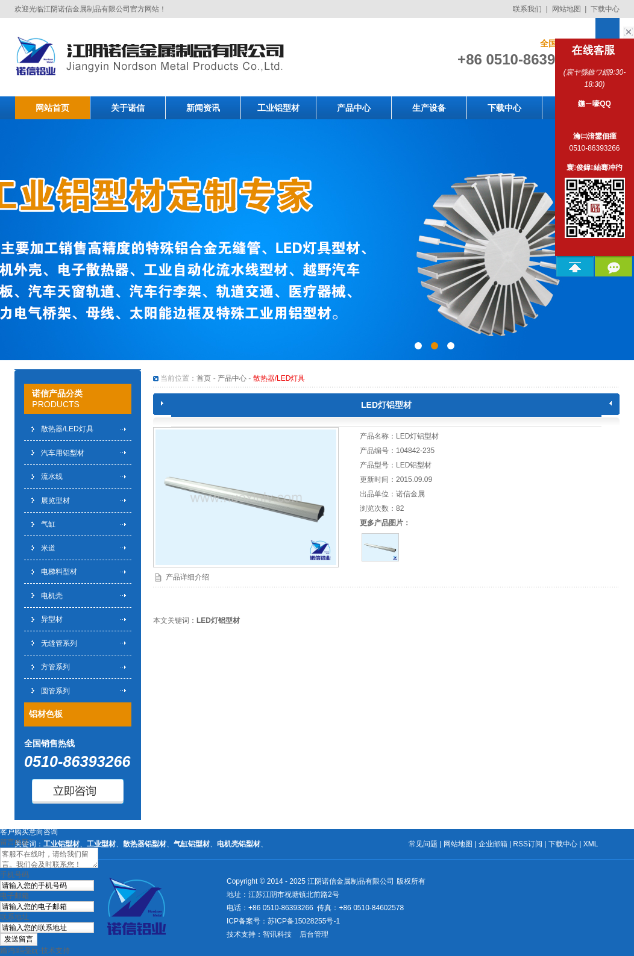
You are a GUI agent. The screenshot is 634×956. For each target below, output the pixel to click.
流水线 (52, 476)
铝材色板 (46, 714)
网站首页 (52, 108)
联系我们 (527, 9)
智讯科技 (277, 934)
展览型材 (55, 500)
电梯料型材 (59, 571)
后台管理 (314, 934)
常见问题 (423, 844)
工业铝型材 (278, 108)
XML (590, 844)
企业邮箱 (493, 844)
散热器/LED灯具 (67, 429)
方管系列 (55, 667)
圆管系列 (55, 691)
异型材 (52, 619)
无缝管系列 (59, 643)
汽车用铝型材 (62, 453)
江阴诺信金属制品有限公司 (350, 881)
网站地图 (566, 9)
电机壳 (52, 596)
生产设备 (429, 108)
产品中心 (354, 108)
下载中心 (605, 9)
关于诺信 (128, 108)
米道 (48, 548)
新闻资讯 (203, 108)
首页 (203, 378)
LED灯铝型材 (218, 620)
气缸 (48, 524)
